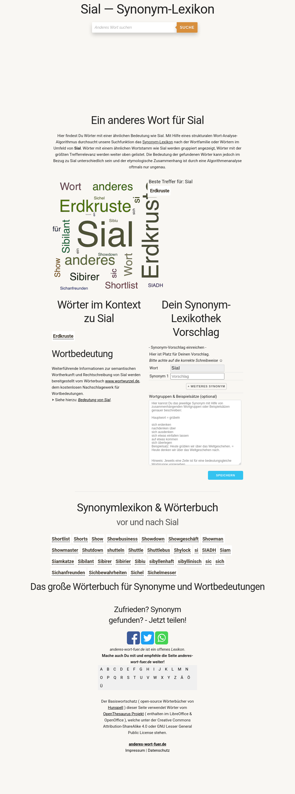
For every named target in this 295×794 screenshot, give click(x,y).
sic (208, 561)
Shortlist (61, 539)
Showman (212, 539)
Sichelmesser (162, 572)
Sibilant (86, 561)
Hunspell (115, 707)
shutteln (115, 550)
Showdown (153, 539)
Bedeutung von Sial (94, 400)
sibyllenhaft (161, 561)
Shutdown (92, 550)
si (196, 550)
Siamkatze (63, 561)
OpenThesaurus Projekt (123, 714)
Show (97, 539)
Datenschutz (159, 750)
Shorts (81, 539)
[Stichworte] (195, 432)
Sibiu (140, 561)
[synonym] (197, 376)
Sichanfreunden (68, 572)
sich (220, 561)
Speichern (225, 475)
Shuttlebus (158, 550)
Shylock (182, 550)
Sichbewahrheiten (108, 572)
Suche (187, 27)
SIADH (209, 550)
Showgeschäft (183, 539)
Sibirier (123, 561)
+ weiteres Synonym (206, 386)
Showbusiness (122, 539)
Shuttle (135, 550)
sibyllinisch (189, 561)
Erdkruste (63, 336)
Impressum (135, 750)
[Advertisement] (148, 74)
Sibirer (105, 561)
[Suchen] (134, 27)
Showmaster (65, 550)
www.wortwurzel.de (122, 381)
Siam (225, 550)
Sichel (137, 572)
